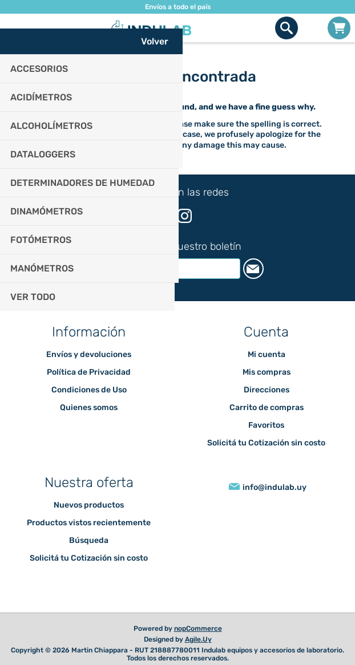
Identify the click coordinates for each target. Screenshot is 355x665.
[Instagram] (185, 216)
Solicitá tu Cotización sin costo (266, 443)
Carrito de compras (339, 28)
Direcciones (266, 390)
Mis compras (267, 372)
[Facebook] (167, 215)
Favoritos (266, 425)
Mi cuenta (266, 354)
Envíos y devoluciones (88, 354)
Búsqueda (88, 540)
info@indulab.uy (274, 487)
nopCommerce (198, 628)
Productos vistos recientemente (89, 523)
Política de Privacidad (89, 372)
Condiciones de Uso (89, 390)
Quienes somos (89, 407)
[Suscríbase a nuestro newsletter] (166, 268)
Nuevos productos (89, 505)
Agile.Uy (198, 639)
